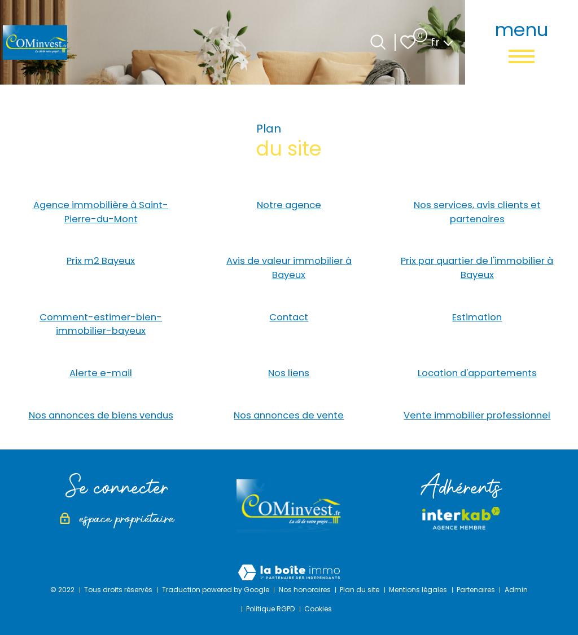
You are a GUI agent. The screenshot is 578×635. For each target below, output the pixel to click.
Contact (288, 317)
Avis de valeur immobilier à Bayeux (289, 267)
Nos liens (288, 373)
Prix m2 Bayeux (101, 260)
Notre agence (289, 205)
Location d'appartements (477, 373)
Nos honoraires (305, 589)
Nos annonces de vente (289, 415)
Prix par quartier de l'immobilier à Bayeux (477, 267)
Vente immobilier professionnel (477, 415)
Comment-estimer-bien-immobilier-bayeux (101, 324)
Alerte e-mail (100, 373)
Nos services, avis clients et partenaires (477, 212)
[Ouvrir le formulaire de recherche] (378, 42)
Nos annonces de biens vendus (101, 415)
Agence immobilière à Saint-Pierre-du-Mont (100, 212)
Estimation (477, 317)
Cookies (318, 609)
